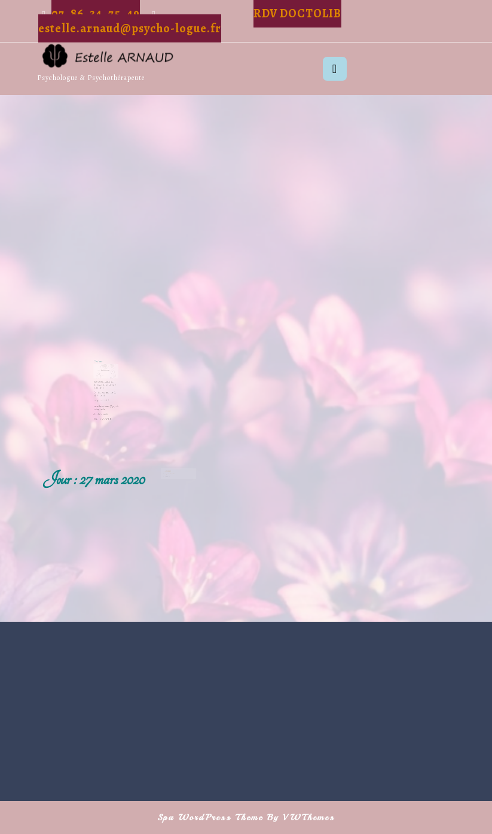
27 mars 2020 (171, 479)
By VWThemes (301, 817)
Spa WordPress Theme (210, 817)
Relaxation (168, 477)
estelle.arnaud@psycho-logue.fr (129, 28)
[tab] (335, 69)
